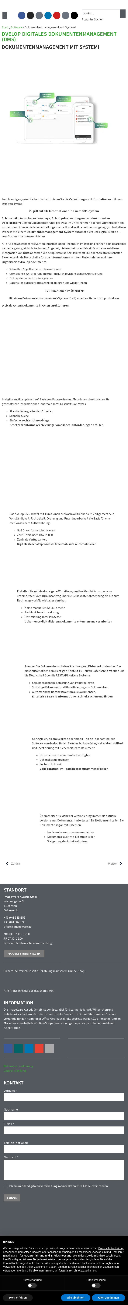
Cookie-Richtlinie (15, 1071)
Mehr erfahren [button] (18, 1297)
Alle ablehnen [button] (75, 1297)
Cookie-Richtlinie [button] (95, 1255)
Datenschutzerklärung (18, 1066)
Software (16, 27)
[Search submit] (123, 13)
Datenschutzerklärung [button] (111, 1248)
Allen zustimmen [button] (108, 1297)
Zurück (11, 864)
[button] (4, 15)
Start (5, 27)
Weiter (116, 864)
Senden (12, 1198)
